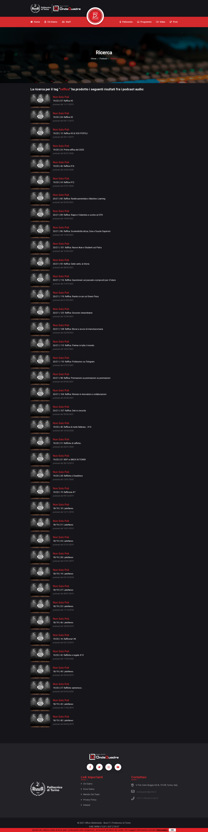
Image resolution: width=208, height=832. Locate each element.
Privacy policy (88, 799)
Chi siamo (86, 784)
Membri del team (90, 794)
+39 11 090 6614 (144, 798)
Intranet (85, 805)
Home (93, 58)
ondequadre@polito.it (143, 791)
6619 (155, 798)
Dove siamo (87, 789)
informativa (162, 830)
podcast (103, 58)
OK (172, 830)
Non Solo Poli (61, 97)
